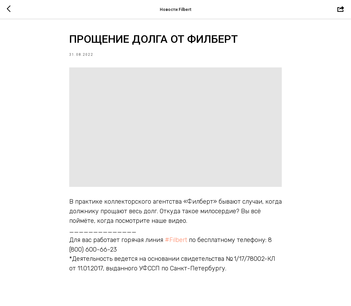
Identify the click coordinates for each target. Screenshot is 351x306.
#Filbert (176, 240)
